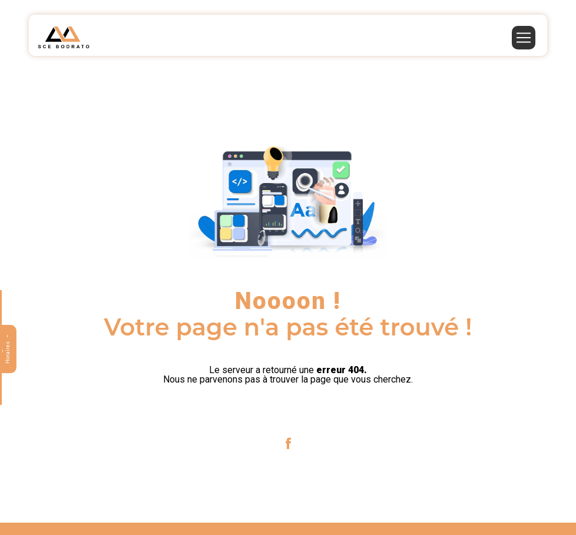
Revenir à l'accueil (288, 410)
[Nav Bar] (523, 37)
